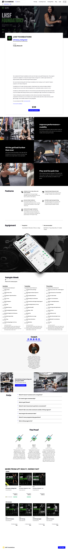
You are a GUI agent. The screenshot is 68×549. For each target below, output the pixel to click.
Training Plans (50, 1)
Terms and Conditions (17, 103)
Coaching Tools (42, 1)
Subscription (15, 493)
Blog (56, 1)
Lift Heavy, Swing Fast (20, 40)
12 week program (14, 524)
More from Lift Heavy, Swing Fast (34, 340)
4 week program (28, 524)
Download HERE (27, 101)
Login (60, 1)
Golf (10, 4)
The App (35, 1)
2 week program (42, 524)
